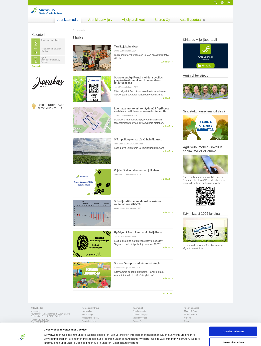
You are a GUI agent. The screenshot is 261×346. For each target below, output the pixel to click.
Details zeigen (177, 337)
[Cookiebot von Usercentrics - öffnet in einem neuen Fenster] (21, 339)
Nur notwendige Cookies (233, 337)
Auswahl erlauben (233, 326)
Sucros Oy (162, 19)
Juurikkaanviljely (100, 19)
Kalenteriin (36, 66)
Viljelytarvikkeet (133, 19)
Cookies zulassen (233, 315)
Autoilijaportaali (191, 19)
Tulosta (222, 2)
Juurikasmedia (67, 19)
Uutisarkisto (167, 293)
